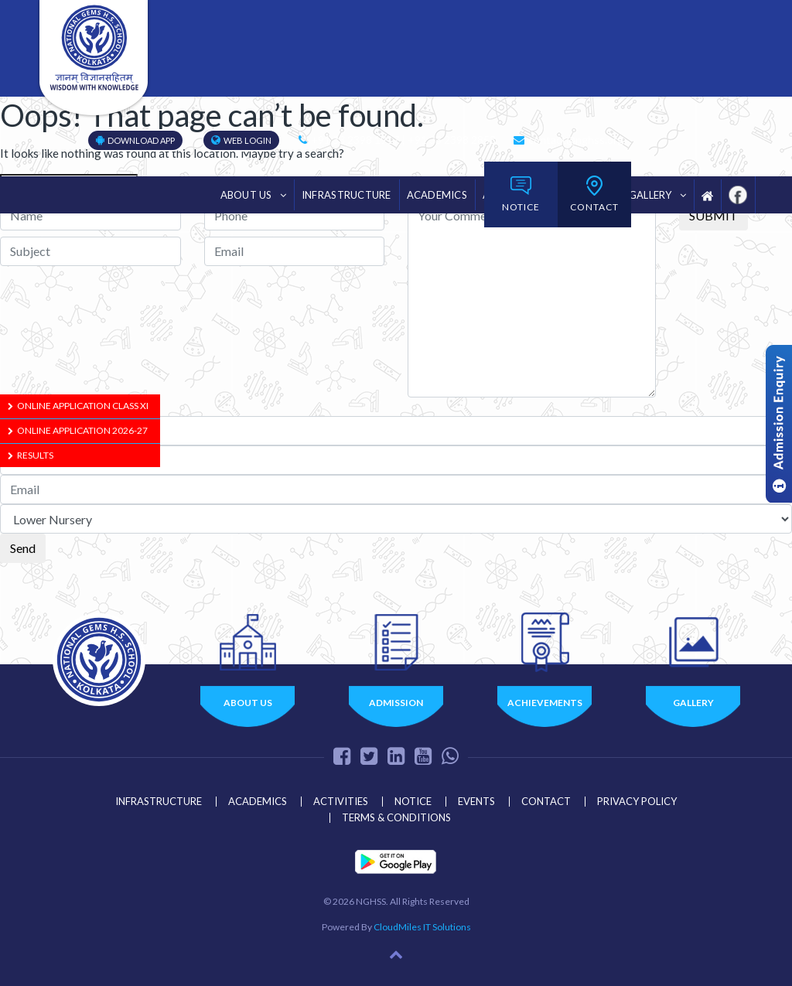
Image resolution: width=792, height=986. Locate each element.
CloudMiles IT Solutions (422, 927)
